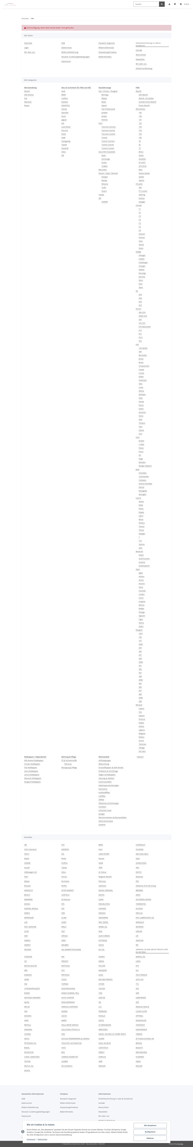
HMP (100, 1061)
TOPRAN (64, 984)
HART (26, 1020)
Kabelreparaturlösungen (109, 785)
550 (140, 319)
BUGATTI (139, 1047)
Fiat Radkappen (30, 767)
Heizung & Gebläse (106, 778)
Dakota (141, 269)
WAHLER (102, 1066)
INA (62, 956)
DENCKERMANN (68, 1002)
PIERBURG (103, 1011)
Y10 (140, 541)
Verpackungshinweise (108, 52)
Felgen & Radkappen (107, 774)
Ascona (142, 583)
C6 (140, 227)
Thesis (141, 530)
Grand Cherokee (145, 483)
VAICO (26, 1038)
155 (140, 123)
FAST (26, 876)
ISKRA (26, 979)
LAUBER (64, 1061)
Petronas (68, 764)
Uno (140, 433)
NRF (137, 993)
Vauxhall (64, 148)
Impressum (31, 1139)
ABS (25, 970)
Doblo (141, 376)
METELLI (27, 1025)
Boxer (104, 102)
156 (140, 127)
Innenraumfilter (105, 782)
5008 (141, 698)
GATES (101, 1020)
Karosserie (103, 789)
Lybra (141, 516)
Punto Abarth (144, 105)
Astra (141, 587)
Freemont (143, 380)
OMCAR (139, 931)
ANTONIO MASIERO (32, 997)
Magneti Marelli (105, 876)
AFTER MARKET (67, 890)
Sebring (142, 194)
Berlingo (105, 95)
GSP (137, 1002)
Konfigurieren (150, 1132)
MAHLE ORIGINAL (106, 890)
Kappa (141, 512)
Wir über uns (29, 52)
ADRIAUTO (28, 890)
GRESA (101, 961)
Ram (140, 284)
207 (140, 655)
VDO (63, 1034)
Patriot (141, 487)
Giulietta (142, 159)
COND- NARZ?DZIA (32, 1057)
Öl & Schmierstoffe (69, 760)
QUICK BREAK (104, 936)
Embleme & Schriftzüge (108, 771)
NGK (100, 931)
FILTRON (139, 908)
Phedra (142, 523)
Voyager (142, 202)
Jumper (105, 112)
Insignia (142, 601)
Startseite (28, 43)
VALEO (101, 945)
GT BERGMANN (105, 1025)
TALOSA (102, 988)
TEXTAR (27, 1061)
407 (140, 690)
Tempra (142, 423)
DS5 (140, 301)
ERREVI (27, 913)
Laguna (142, 730)
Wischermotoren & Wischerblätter (113, 817)
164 (140, 134)
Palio (141, 398)
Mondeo (142, 462)
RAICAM (139, 1066)
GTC (140, 341)
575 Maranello (145, 326)
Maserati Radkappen (32, 778)
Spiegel (102, 814)
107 (140, 640)
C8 (140, 230)
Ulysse (141, 430)
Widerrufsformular (106, 47)
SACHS (64, 1016)
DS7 (140, 305)
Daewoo (64, 102)
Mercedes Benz (142, 854)
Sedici (141, 409)
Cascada (142, 590)
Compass (142, 480)
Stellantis (102, 886)
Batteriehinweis (105, 56)
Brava (141, 359)
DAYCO (139, 872)
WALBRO (65, 945)
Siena (141, 416)
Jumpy (104, 116)
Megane (142, 733)
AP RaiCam (65, 899)
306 (140, 669)
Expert (104, 105)
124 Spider (143, 348)
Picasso (142, 237)
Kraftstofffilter (104, 792)
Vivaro (104, 191)
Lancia (138, 498)
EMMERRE (28, 899)
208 (140, 658)
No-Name (65, 881)
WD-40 (27, 1007)
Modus (141, 737)
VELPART (27, 949)
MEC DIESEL (103, 922)
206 (140, 651)
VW (62, 155)
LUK (25, 922)
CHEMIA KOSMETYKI (69, 1057)
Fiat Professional (108, 109)
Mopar (27, 881)
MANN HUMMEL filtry (70, 993)
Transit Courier (108, 144)
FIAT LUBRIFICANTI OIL (145, 917)
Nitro (141, 280)
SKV (137, 988)
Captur (141, 708)
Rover (63, 134)
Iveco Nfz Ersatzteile (107, 152)
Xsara (141, 248)
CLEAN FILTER (141, 1011)
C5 (140, 223)
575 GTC (142, 323)
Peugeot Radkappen (32, 782)
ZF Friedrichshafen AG (145, 1038)
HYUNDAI (139, 849)
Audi (63, 91)
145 (140, 112)
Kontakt (139, 50)
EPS (62, 904)
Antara (141, 576)
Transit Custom (108, 148)
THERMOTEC (141, 904)
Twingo (142, 747)
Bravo (141, 362)
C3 (140, 216)
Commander (144, 476)
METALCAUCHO (30, 966)
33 (140, 141)
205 (140, 648)
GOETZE (102, 997)
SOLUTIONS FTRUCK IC (70, 1029)
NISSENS (27, 1016)
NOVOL (27, 1070)
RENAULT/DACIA (142, 1007)
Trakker (105, 166)
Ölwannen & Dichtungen (109, 803)
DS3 (140, 294)
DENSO (27, 904)
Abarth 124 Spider (146, 98)
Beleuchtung (104, 764)
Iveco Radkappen (31, 771)
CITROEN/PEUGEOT (32, 988)
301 (140, 665)
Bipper (104, 98)
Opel (138, 569)
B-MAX (141, 441)
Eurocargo (106, 159)
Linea (141, 387)
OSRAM (105, 202)
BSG (63, 1052)
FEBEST (102, 1052)
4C (140, 144)
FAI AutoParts (66, 1066)
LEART (63, 922)
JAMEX (64, 1020)
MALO (63, 927)
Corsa (141, 598)
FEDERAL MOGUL (31, 908)
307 (140, 673)
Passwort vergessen (107, 43)
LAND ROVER (104, 854)
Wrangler (142, 494)
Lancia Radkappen (31, 774)
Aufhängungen (105, 760)
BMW (63, 95)
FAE (25, 984)
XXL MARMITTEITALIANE (71, 949)
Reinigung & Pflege (69, 767)
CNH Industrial (30, 849)
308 (140, 676)
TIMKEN (139, 1034)
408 (140, 694)
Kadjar (141, 723)
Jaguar (64, 119)
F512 (141, 337)
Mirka (63, 858)
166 (140, 137)
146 (140, 116)
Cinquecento (144, 366)
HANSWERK (103, 917)
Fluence (142, 719)
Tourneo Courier (108, 130)
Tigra (141, 619)
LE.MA (63, 917)
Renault (139, 705)
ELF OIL (102, 949)
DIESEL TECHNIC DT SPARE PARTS (112, 1034)
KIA (62, 123)
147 (140, 119)
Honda (64, 109)
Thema (141, 526)
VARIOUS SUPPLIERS (69, 1007)
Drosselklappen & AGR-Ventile (111, 767)
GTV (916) (142, 166)
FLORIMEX (140, 1057)
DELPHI (101, 895)
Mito (140, 169)
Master (104, 180)
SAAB (101, 863)
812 (140, 334)
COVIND (27, 1034)
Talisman (142, 744)
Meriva (141, 605)
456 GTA (142, 312)
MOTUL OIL (28, 1066)
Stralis (104, 162)
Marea (141, 391)
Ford (100, 123)
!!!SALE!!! (140, 757)
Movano (105, 184)
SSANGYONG (141, 863)
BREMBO (139, 890)
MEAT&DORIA (141, 1052)
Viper (141, 287)
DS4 (140, 298)
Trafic (104, 187)
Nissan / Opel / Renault (108, 173)
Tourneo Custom (108, 134)
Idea (140, 384)
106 (140, 637)
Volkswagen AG (30, 872)
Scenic (141, 740)
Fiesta (141, 448)
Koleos (141, 726)
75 (140, 148)
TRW (100, 867)
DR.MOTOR (28, 1052)
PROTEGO (65, 975)
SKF (62, 908)
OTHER (101, 984)
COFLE (64, 979)
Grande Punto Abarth (147, 102)
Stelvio (141, 180)
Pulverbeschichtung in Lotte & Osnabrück (148, 44)
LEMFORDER (141, 997)
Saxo (141, 241)
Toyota (64, 144)
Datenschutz (42, 1139)
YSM (100, 993)
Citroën (139, 205)
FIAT (63, 931)
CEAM (101, 899)
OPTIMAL (139, 1016)
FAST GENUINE (30, 927)
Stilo (140, 419)
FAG (25, 1011)
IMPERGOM (29, 917)
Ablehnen (150, 1138)
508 (140, 701)
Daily (104, 155)
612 (140, 330)
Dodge (138, 252)
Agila (141, 573)
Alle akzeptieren (150, 1125)
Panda (141, 401)
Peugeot (139, 630)
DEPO (138, 895)
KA (140, 455)
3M (25, 845)
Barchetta (143, 355)
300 (140, 187)
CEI (25, 961)
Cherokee (142, 473)
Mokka (141, 608)
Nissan (101, 858)
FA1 (137, 970)
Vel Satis (142, 751)
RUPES (64, 886)
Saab (63, 137)
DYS (63, 970)
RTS (137, 966)
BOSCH (27, 895)
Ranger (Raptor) (145, 466)
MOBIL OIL (103, 927)
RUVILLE (102, 1016)
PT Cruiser (143, 191)
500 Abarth (143, 95)
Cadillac (64, 98)
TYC (137, 984)
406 (140, 687)
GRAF (63, 940)
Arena (141, 580)
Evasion (142, 234)
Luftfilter (102, 796)
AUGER (101, 1038)
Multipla (142, 394)
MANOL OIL (140, 956)
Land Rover (66, 127)
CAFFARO (102, 908)
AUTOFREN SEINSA (143, 899)
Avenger (142, 255)
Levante (142, 562)
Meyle (26, 858)
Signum (142, 615)
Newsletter (140, 59)
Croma (141, 373)
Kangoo (105, 177)
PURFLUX (102, 1057)
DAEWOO (65, 849)
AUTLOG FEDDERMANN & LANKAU (75, 1038)
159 (140, 130)
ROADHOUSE (141, 1020)
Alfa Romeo (29, 95)
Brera (141, 152)
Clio (140, 712)
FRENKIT (64, 961)
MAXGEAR (103, 970)
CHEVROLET (140, 845)
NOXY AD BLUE (105, 1043)
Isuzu (63, 116)
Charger (142, 266)
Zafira (141, 626)
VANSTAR (139, 940)
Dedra (141, 501)
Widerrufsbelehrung (69, 52)
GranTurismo (144, 558)
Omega (142, 612)
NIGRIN (64, 1011)
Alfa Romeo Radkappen (33, 760)
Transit (104, 137)
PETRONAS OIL (30, 1043)
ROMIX (27, 993)
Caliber (142, 259)
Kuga (141, 458)
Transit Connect (108, 141)
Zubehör (102, 824)
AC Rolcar (102, 872)
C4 (140, 219)
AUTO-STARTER (67, 997)
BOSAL (27, 1047)
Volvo (63, 152)
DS (137, 291)
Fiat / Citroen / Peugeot (108, 91)
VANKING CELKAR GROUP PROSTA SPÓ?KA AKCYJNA (152, 950)
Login (26, 47)
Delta (141, 505)
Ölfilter (101, 799)
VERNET (27, 945)
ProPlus (64, 863)
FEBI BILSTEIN (104, 904)
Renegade (143, 491)
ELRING (102, 956)
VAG (137, 867)
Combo (142, 594)
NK (100, 1002)
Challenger (143, 262)
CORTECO (65, 895)
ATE (62, 845)
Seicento (142, 412)
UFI (137, 936)
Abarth (27, 91)
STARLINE (28, 956)
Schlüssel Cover (105, 810)
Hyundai (64, 112)
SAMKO (27, 940)
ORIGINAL (28, 1029)
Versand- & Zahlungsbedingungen (75, 56)
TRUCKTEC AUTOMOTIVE (71, 1043)
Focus (141, 451)
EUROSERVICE (141, 1029)
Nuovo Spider (144, 173)
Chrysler (139, 184)
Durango (142, 273)
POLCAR (102, 966)
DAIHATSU (65, 105)
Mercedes (103, 169)
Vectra (141, 623)
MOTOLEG (65, 966)
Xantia (141, 244)
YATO (63, 1047)
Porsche (64, 130)
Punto (141, 405)
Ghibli (141, 555)
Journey (142, 276)
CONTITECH (103, 1047)
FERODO (102, 913)
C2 (140, 212)
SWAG (138, 1061)
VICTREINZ (103, 940)
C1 (140, 209)
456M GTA (143, 316)
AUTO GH (139, 979)
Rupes (26, 105)
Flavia (141, 508)
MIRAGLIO (140, 922)
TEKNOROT (140, 1025)
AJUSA (26, 1002)
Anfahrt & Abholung (144, 68)
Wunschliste (141, 55)
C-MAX (141, 444)
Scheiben (102, 807)
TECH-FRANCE (141, 975)
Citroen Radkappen (32, 764)
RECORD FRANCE (106, 979)
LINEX (138, 961)
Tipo (140, 426)
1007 (141, 633)
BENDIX (139, 1043)
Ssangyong (65, 141)
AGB (63, 43)
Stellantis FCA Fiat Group (146, 886)
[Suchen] (146, 4)
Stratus (142, 198)
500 (140, 351)
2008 (141, 644)
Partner (105, 119)
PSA (137, 881)
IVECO (26, 854)
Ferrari (138, 309)
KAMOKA (28, 975)
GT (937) (142, 162)
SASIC (101, 975)
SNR (26, 936)
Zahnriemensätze (106, 821)
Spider (141, 177)
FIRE (63, 913)
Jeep (137, 469)
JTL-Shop (180, 1144)
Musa (141, 519)
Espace (142, 715)
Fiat (25, 98)
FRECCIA (139, 913)
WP (137, 945)
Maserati (28, 102)
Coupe (141, 369)
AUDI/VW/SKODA (68, 988)
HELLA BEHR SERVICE (70, 1025)
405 (140, 683)
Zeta (140, 548)
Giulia (141, 155)
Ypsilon (142, 544)
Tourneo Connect (109, 127)
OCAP (26, 931)
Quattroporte (144, 566)
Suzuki (27, 867)
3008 (141, 662)
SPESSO (64, 936)
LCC (100, 1007)
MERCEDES (103, 1029)
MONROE (140, 927)
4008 (141, 680)
